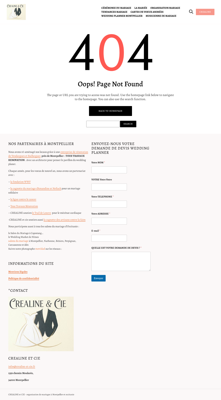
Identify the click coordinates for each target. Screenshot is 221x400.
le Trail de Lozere (41, 213)
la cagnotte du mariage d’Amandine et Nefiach (35, 188)
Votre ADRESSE (100, 213)
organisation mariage (165, 8)
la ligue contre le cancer (23, 199)
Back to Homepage (110, 110)
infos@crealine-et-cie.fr (21, 366)
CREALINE (205, 11)
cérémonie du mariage (116, 8)
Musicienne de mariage (161, 16)
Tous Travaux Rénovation (24, 206)
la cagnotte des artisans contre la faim (64, 220)
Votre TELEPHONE (102, 196)
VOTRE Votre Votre (101, 179)
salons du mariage (18, 241)
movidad (40, 249)
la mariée (140, 8)
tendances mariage (114, 12)
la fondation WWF (20, 182)
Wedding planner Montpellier (121, 16)
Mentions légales (17, 272)
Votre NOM (98, 162)
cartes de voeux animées (147, 12)
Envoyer (98, 278)
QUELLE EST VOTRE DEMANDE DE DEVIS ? (116, 247)
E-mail (95, 230)
